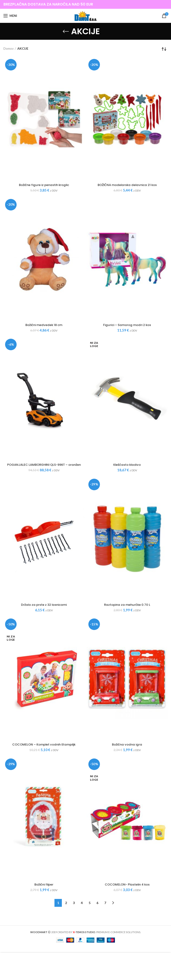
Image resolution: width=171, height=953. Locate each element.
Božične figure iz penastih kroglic (43, 185)
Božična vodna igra (127, 750)
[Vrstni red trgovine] (164, 49)
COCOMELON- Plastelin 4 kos (127, 890)
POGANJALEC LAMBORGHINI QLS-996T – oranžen (44, 467)
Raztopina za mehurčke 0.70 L (127, 610)
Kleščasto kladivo (127, 465)
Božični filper (43, 890)
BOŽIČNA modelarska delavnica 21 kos (127, 185)
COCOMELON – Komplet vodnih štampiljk (44, 750)
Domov (8, 48)
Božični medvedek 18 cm (44, 325)
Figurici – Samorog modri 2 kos (127, 325)
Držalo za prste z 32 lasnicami (44, 610)
